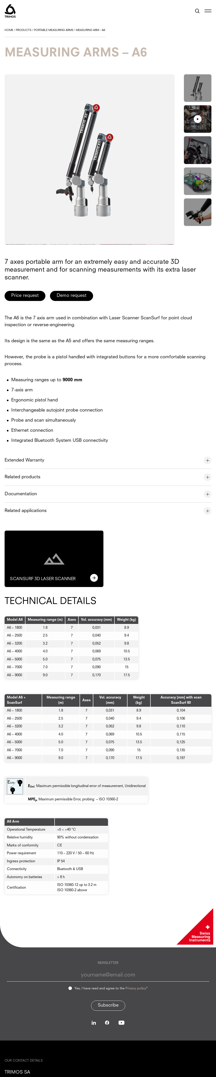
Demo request (72, 295)
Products (23, 30)
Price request (25, 295)
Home (9, 30)
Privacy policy (135, 988)
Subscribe (108, 1005)
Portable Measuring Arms (53, 30)
